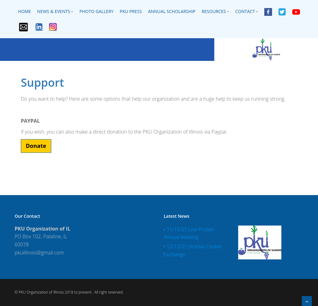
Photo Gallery (97, 11)
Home (24, 11)
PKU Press (131, 11)
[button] (36, 146)
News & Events (55, 11)
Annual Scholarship (172, 11)
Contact (246, 11)
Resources (215, 11)
